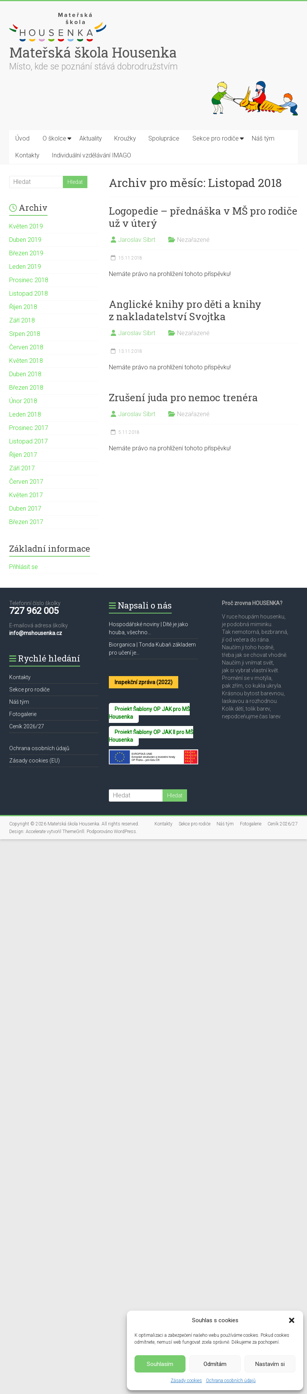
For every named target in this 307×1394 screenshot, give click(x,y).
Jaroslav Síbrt (136, 239)
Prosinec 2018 (28, 280)
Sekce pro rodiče (215, 138)
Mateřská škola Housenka (93, 52)
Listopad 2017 (28, 441)
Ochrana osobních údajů (231, 1380)
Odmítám (215, 1364)
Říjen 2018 (23, 307)
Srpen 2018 (24, 333)
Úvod (22, 138)
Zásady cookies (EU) (34, 760)
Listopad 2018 (28, 293)
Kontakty (27, 155)
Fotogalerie (22, 714)
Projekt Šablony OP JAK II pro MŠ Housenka (151, 736)
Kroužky (125, 138)
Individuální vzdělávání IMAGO (91, 155)
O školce (54, 138)
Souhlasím (160, 1364)
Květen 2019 (26, 226)
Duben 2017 (25, 508)
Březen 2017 (26, 522)
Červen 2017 (26, 481)
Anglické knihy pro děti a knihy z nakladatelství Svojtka (185, 310)
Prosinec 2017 (28, 428)
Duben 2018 (25, 374)
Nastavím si (270, 1364)
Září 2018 (22, 320)
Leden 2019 (25, 266)
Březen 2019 (26, 253)
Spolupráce (163, 138)
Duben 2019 (25, 239)
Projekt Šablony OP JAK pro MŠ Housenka (149, 713)
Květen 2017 (26, 495)
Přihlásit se (23, 566)
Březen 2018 (26, 387)
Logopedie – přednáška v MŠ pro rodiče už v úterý (203, 217)
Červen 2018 (26, 347)
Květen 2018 (26, 360)
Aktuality (90, 138)
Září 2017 (22, 468)
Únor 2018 (23, 401)
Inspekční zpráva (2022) (143, 682)
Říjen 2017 (23, 454)
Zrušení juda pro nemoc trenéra (183, 397)
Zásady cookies (186, 1380)
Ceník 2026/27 (26, 726)
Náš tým (263, 138)
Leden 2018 (25, 414)
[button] (292, 1320)
